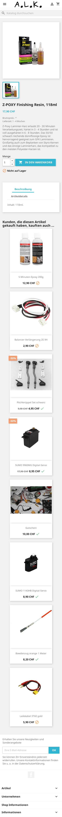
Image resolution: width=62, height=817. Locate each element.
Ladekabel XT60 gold (31, 716)
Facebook (31, 774)
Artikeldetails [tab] (19, 196)
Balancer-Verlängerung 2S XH (31, 339)
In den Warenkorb (35, 162)
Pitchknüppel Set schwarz (31, 402)
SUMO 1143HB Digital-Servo (31, 590)
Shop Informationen (15, 805)
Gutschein (31, 527)
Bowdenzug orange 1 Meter (31, 653)
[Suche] (31, 13)
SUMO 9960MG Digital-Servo (31, 465)
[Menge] (6, 162)
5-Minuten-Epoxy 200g (31, 276)
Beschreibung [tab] (23, 189)
